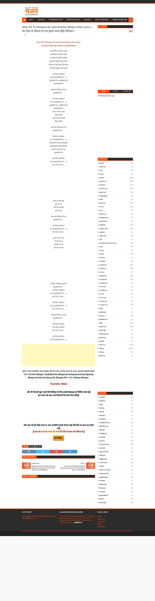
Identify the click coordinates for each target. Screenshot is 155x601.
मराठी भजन (102, 257)
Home (99, 516)
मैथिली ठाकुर (102, 455)
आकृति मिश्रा (102, 401)
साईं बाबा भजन (102, 337)
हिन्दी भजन (38, 446)
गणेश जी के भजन (103, 188)
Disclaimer (101, 527)
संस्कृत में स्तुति (102, 330)
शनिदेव (100, 323)
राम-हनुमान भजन (103, 305)
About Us (100, 519)
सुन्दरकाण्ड (101, 341)
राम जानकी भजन (103, 290)
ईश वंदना (101, 174)
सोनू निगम (101, 499)
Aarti (30, 20)
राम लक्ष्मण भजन (103, 301)
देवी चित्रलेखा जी (103, 433)
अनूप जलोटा (102, 397)
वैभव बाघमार (102, 492)
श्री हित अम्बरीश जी (103, 495)
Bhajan (41, 20)
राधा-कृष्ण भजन (103, 279)
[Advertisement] (94, 10)
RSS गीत (101, 163)
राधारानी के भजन (103, 283)
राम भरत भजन (102, 297)
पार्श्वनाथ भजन (102, 236)
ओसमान (101, 404)
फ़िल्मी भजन (102, 356)
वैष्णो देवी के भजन (103, 319)
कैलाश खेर (101, 412)
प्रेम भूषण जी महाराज (104, 444)
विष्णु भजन (101, 316)
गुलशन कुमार (102, 415)
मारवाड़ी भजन (102, 268)
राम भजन (101, 294)
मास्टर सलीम (102, 448)
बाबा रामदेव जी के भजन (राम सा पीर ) (107, 243)
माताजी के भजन (103, 265)
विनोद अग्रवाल (102, 488)
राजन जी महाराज (103, 462)
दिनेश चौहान (102, 430)
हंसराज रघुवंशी (102, 502)
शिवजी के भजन (102, 326)
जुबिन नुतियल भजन (103, 426)
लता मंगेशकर (102, 481)
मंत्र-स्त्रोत (101, 254)
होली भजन (101, 352)
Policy (99, 524)
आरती (100, 170)
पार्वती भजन (102, 232)
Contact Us (101, 522)
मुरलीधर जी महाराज (103, 452)
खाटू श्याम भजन (103, 181)
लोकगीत (101, 308)
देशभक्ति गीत (102, 225)
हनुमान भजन (102, 345)
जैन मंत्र (101, 210)
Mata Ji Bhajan (101, 20)
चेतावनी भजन (102, 203)
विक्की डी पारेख (102, 484)
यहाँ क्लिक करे (78, 523)
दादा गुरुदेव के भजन (103, 217)
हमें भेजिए (58, 438)
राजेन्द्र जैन (101, 466)
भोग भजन (101, 250)
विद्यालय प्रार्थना (102, 312)
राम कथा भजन (102, 286)
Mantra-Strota (73, 20)
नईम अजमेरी (102, 437)
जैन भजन (101, 207)
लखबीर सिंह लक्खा (103, 477)
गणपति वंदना (102, 185)
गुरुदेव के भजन (102, 192)
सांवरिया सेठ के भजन (104, 334)
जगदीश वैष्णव (102, 419)
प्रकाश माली (102, 441)
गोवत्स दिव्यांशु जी (103, 196)
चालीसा (101, 199)
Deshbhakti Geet (56, 20)
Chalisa (87, 20)
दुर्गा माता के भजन (103, 221)
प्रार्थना (100, 239)
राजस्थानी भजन (102, 276)
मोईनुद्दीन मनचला (103, 459)
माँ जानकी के (102, 261)
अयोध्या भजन (102, 167)
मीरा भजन (101, 272)
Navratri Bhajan (120, 20)
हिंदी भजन (101, 348)
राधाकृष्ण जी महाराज (104, 473)
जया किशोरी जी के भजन (104, 422)
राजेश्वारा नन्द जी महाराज (105, 470)
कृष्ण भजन (31, 446)
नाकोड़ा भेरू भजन (103, 228)
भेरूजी (100, 247)
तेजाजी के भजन (102, 214)
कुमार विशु (101, 408)
